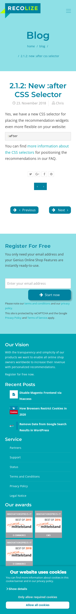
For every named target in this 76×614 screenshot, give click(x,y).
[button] (16, 589)
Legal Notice (18, 496)
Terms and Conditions (25, 476)
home (31, 46)
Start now (52, 295)
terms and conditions (37, 303)
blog (42, 46)
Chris (60, 103)
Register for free (16, 374)
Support (15, 457)
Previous (27, 210)
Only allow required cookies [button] (37, 597)
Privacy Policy (13, 318)
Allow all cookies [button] (37, 605)
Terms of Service (37, 318)
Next (62, 210)
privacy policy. (45, 581)
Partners (15, 448)
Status (14, 467)
